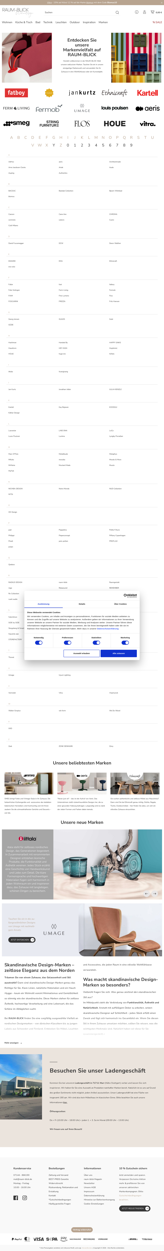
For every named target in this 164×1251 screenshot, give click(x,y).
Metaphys (113, 454)
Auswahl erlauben (81, 653)
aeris (61, 162)
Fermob (112, 290)
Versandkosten (87, 1248)
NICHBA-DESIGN (15, 488)
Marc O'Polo (13, 454)
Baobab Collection (66, 191)
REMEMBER (114, 588)
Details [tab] (82, 604)
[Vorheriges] (146, 893)
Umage (11, 675)
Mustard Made (64, 465)
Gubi (111, 319)
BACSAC (12, 191)
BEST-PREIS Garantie (59, 1179)
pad (9, 530)
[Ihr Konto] (144, 12)
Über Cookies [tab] (120, 604)
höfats (111, 354)
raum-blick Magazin (93, 1179)
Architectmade (115, 162)
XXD (10, 728)
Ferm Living (63, 290)
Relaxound (63, 588)
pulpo (10, 547)
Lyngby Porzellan (116, 436)
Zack (10, 746)
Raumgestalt (114, 582)
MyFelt (11, 471)
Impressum (89, 1191)
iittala (10, 371)
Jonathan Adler (65, 389)
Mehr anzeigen (13, 1042)
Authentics (63, 173)
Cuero (111, 220)
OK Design (12, 512)
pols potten (63, 541)
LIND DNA (63, 430)
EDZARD (12, 261)
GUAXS (62, 319)
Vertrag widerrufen (82, 1229)
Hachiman (12, 342)
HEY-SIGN (63, 348)
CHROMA (113, 214)
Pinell (10, 541)
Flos (111, 296)
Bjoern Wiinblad (115, 191)
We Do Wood (114, 710)
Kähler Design (14, 413)
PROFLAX (113, 541)
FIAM (10, 296)
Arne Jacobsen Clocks (17, 167)
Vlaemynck (113, 693)
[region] (82, 864)
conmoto (12, 220)
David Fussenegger (16, 243)
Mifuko (11, 459)
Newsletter (89, 1183)
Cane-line (62, 214)
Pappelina (63, 530)
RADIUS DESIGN (15, 582)
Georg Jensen (13, 319)
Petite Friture (114, 530)
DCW (61, 243)
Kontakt (52, 1195)
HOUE (11, 354)
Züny (111, 746)
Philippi (11, 535)
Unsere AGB (90, 1187)
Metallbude (63, 454)
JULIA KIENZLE (115, 389)
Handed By (63, 342)
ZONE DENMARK (66, 746)
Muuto (112, 465)
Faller (10, 284)
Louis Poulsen (14, 436)
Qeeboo (11, 564)
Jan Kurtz (12, 389)
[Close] (161, 2)
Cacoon (11, 214)
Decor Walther (115, 243)
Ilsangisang (63, 371)
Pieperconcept (64, 535)
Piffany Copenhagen (117, 535)
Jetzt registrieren (135, 1208)
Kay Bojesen (64, 407)
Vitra (49, 2)
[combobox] (79, 12)
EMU (61, 261)
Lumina (62, 436)
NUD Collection (115, 488)
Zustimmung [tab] (43, 604)
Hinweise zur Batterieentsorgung (99, 1199)
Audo (111, 167)
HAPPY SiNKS (115, 342)
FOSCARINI (13, 301)
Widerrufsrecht (56, 1183)
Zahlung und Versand (58, 1175)
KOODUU (113, 407)
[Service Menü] (136, 12)
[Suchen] (117, 12)
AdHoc (11, 162)
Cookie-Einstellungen (94, 1203)
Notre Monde (64, 488)
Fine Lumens (64, 296)
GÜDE (10, 325)
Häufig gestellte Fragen (60, 1203)
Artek (61, 167)
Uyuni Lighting (64, 675)
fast (60, 284)
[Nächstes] (154, 893)
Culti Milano (13, 225)
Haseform (12, 348)
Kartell (11, 407)
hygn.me (62, 354)
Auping (11, 173)
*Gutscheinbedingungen (60, 1199)
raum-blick (63, 582)
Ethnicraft (113, 261)
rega (10, 588)
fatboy (111, 284)
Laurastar (12, 430)
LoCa (111, 430)
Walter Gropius (14, 710)
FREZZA (62, 301)
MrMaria (11, 465)
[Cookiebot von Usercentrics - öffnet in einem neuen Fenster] (125, 596)
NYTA (10, 494)
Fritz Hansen (114, 301)
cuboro (61, 220)
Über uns (88, 1175)
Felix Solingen (14, 290)
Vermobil (12, 693)
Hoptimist (113, 348)
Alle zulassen (119, 653)
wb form (62, 710)
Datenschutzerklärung (94, 1195)
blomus (89, 2)
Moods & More (115, 459)
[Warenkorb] (156, 13)
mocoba (62, 459)
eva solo (11, 266)
